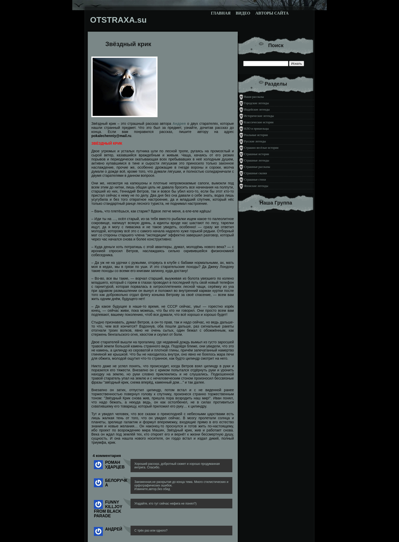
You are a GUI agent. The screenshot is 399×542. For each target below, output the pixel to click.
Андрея (179, 123)
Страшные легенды (256, 160)
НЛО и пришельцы (256, 128)
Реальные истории (256, 135)
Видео (243, 13)
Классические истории (259, 122)
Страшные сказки (255, 173)
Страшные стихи (255, 179)
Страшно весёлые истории (261, 148)
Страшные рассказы (257, 167)
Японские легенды (256, 186)
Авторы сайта (272, 13)
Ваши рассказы (254, 97)
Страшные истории (256, 154)
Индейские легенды (257, 109)
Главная (221, 13)
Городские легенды (256, 103)
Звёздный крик (128, 43)
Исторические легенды (259, 116)
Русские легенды (255, 141)
